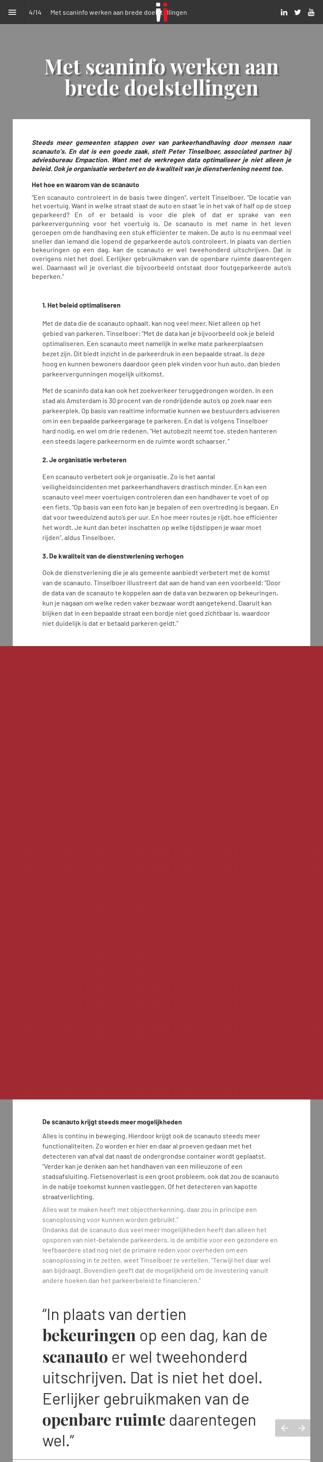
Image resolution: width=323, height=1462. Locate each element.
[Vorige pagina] (284, 1428)
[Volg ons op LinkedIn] (284, 12)
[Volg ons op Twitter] (298, 12)
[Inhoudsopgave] (12, 12)
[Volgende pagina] (301, 1428)
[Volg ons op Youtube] (311, 12)
